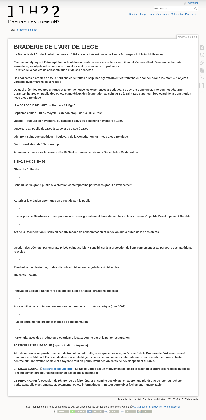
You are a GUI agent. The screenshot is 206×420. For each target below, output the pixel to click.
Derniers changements (141, 14)
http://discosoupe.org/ (58, 368)
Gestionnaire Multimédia (169, 14)
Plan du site (191, 14)
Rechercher (196, 8)
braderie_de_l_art (27, 29)
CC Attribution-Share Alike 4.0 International (156, 406)
